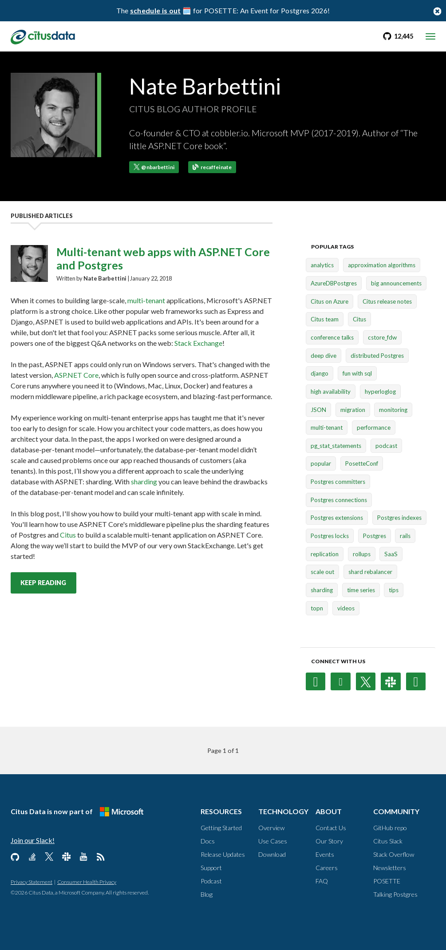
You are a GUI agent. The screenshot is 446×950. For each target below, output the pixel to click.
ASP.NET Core (76, 375)
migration (352, 409)
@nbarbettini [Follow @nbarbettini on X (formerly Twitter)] (154, 167)
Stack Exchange (198, 343)
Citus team (325, 319)
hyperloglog (380, 391)
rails (405, 535)
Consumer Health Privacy (86, 882)
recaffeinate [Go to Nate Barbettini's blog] (212, 167)
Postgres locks (330, 535)
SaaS (391, 554)
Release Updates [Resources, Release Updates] (223, 854)
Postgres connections (339, 499)
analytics (322, 265)
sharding (144, 481)
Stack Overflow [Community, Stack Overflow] (393, 854)
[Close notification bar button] (437, 11)
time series (361, 590)
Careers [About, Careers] (327, 867)
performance (374, 427)
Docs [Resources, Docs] (208, 841)
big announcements (396, 283)
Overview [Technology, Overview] (271, 827)
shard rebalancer (370, 572)
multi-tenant (146, 300)
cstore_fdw (382, 337)
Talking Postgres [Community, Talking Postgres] (395, 894)
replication (325, 554)
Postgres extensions (337, 518)
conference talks (332, 337)
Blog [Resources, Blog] (207, 894)
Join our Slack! (33, 840)
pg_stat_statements (336, 445)
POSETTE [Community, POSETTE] (386, 881)
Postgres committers (338, 481)
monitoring (393, 409)
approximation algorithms (381, 265)
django (319, 373)
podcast (386, 445)
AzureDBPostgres (334, 283)
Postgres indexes (399, 518)
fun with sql (357, 373)
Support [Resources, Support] (211, 867)
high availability (331, 391)
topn (317, 608)
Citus (68, 534)
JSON (318, 409)
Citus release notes (387, 301)
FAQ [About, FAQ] (322, 881)
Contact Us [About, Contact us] (331, 827)
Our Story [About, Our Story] (329, 841)
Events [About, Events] (325, 854)
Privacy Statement (31, 882)
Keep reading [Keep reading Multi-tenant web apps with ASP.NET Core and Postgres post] (43, 582)
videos (346, 608)
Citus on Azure (329, 301)
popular (321, 463)
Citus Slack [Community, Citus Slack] (388, 841)
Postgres (374, 535)
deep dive (323, 355)
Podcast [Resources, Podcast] (211, 881)
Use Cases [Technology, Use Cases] (272, 841)
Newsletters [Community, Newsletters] (389, 867)
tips (394, 590)
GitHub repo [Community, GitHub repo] (390, 827)
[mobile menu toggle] (430, 36)
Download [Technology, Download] (272, 854)
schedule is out (155, 10)
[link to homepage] (43, 36)
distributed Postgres (377, 355)
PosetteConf (361, 463)
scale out (322, 572)
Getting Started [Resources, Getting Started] (221, 827)
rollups (362, 554)
